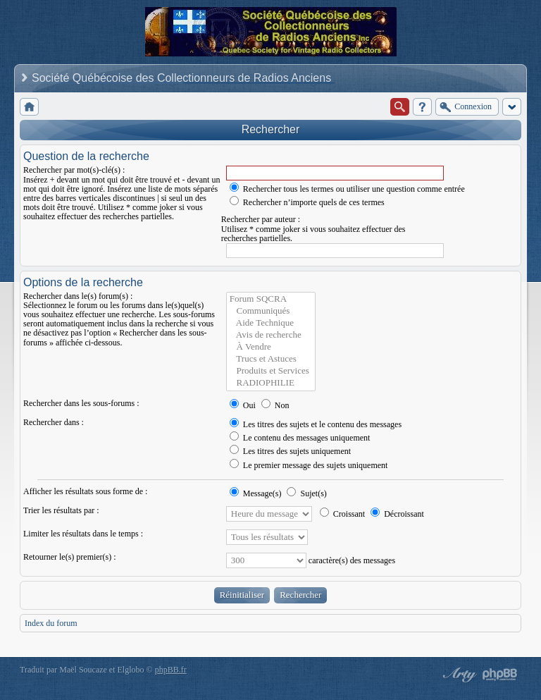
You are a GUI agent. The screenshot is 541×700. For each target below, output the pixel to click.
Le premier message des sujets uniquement (309, 465)
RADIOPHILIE (270, 383)
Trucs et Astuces (270, 359)
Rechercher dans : (53, 422)
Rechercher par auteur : (260, 219)
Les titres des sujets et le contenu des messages (316, 424)
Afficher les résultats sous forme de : (85, 491)
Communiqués (270, 311)
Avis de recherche (270, 335)
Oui (243, 405)
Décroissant (397, 514)
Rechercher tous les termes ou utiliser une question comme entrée (347, 189)
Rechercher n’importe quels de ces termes (307, 202)
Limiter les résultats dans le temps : (83, 534)
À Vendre (270, 347)
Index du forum (51, 623)
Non (275, 405)
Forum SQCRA (270, 299)
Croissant (342, 514)
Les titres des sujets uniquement (290, 451)
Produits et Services (270, 371)
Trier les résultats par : (61, 510)
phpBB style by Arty (458, 674)
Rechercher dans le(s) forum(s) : (77, 296)
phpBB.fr (171, 670)
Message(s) (257, 493)
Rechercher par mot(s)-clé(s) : (74, 170)
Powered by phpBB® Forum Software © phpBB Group (500, 674)
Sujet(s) (306, 493)
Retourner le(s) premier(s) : (69, 557)
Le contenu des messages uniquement (300, 438)
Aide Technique (270, 323)
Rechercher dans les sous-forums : (81, 403)
